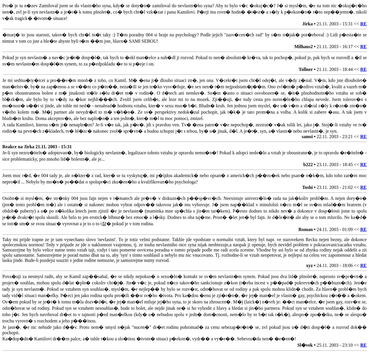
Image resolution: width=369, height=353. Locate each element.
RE (363, 23)
